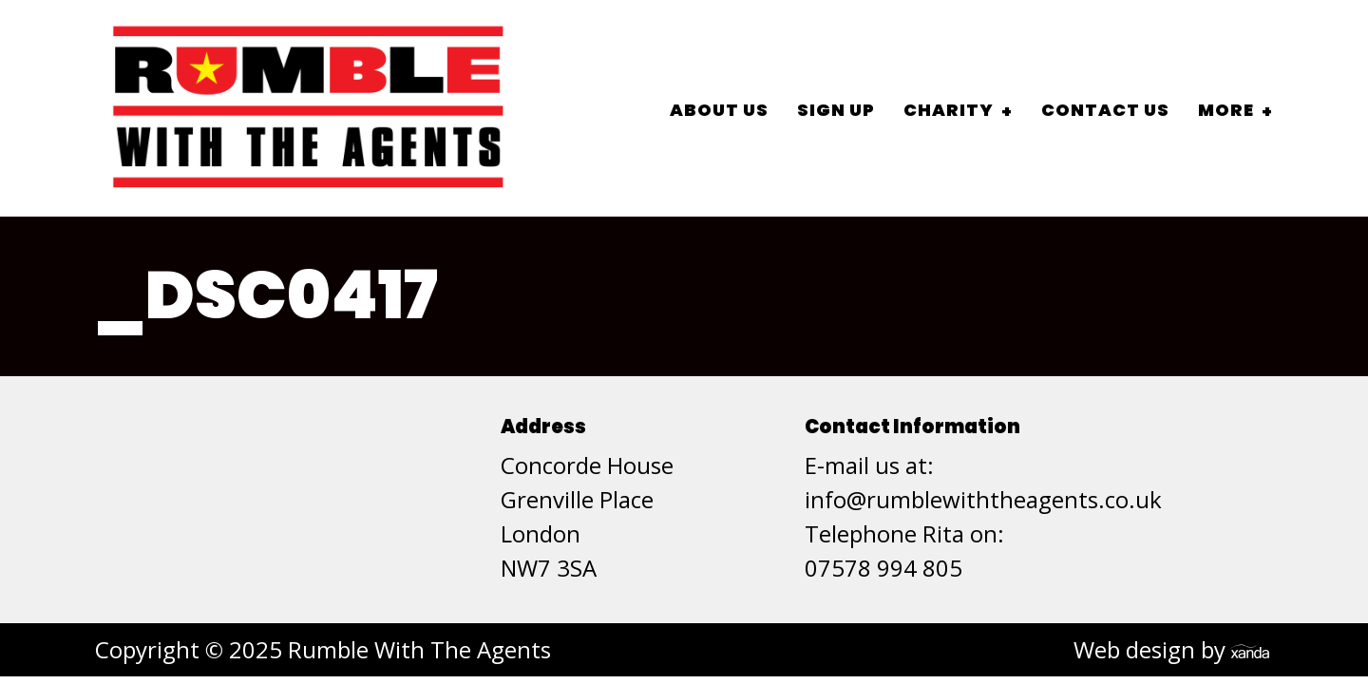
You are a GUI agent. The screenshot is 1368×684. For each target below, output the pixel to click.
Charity (948, 110)
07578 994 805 (883, 567)
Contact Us (1105, 110)
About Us (719, 110)
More (1226, 110)
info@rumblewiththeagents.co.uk (983, 499)
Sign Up (836, 110)
